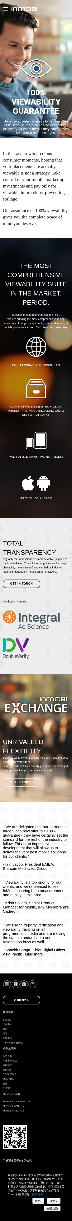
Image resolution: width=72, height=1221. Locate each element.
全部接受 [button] (52, 1208)
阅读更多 (37, 1194)
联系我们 (7, 1019)
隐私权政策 (8, 1079)
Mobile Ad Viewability (16, 1101)
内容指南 (7, 1065)
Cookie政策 (10, 1074)
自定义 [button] (53, 1200)
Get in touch (21, 583)
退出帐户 (7, 1069)
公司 (5, 1029)
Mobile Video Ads (14, 1110)
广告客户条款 (10, 1060)
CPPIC (6, 1088)
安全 (5, 1083)
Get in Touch (21, 782)
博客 (5, 1033)
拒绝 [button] (38, 1200)
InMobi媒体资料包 (13, 1042)
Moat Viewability (13, 1106)
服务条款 (7, 1056)
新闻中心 (7, 1038)
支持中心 (7, 1024)
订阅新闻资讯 (21, 1000)
